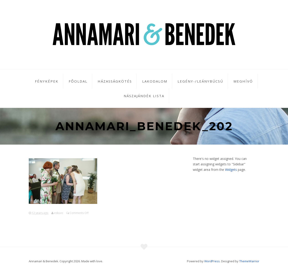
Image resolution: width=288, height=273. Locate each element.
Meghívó (243, 81)
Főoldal (78, 81)
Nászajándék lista (144, 96)
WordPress (212, 261)
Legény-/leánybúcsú (200, 81)
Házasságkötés (115, 81)
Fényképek (46, 81)
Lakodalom (154, 81)
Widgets (231, 169)
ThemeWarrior (249, 261)
